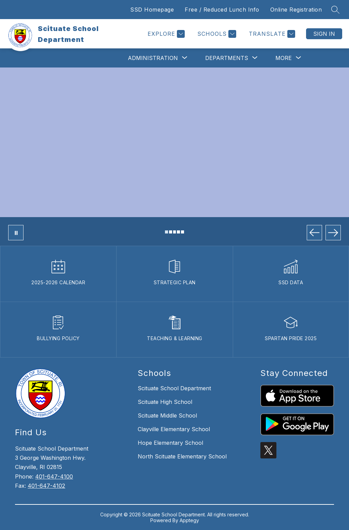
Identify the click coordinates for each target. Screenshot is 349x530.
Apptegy (189, 520)
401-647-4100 (54, 476)
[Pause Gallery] (16, 232)
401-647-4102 (46, 485)
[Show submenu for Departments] (226, 58)
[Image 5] (182, 231)
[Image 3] (174, 231)
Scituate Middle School (167, 415)
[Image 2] (170, 231)
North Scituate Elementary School (182, 456)
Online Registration (296, 9)
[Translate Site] (271, 34)
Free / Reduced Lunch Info (222, 9)
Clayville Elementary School (174, 429)
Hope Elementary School (170, 442)
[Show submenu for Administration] (153, 58)
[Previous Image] (314, 232)
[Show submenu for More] (283, 58)
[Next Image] (333, 232)
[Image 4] (178, 231)
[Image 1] (166, 231)
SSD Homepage (152, 9)
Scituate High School (165, 401)
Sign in (324, 33)
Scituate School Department (174, 388)
